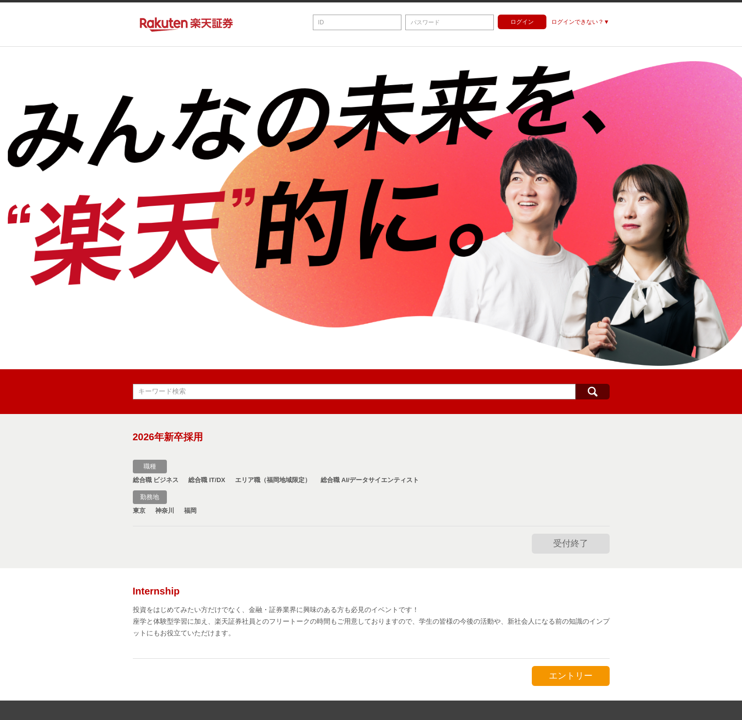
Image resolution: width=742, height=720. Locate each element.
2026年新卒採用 (168, 437)
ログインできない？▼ (580, 21)
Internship (156, 591)
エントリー (571, 676)
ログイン (522, 21)
